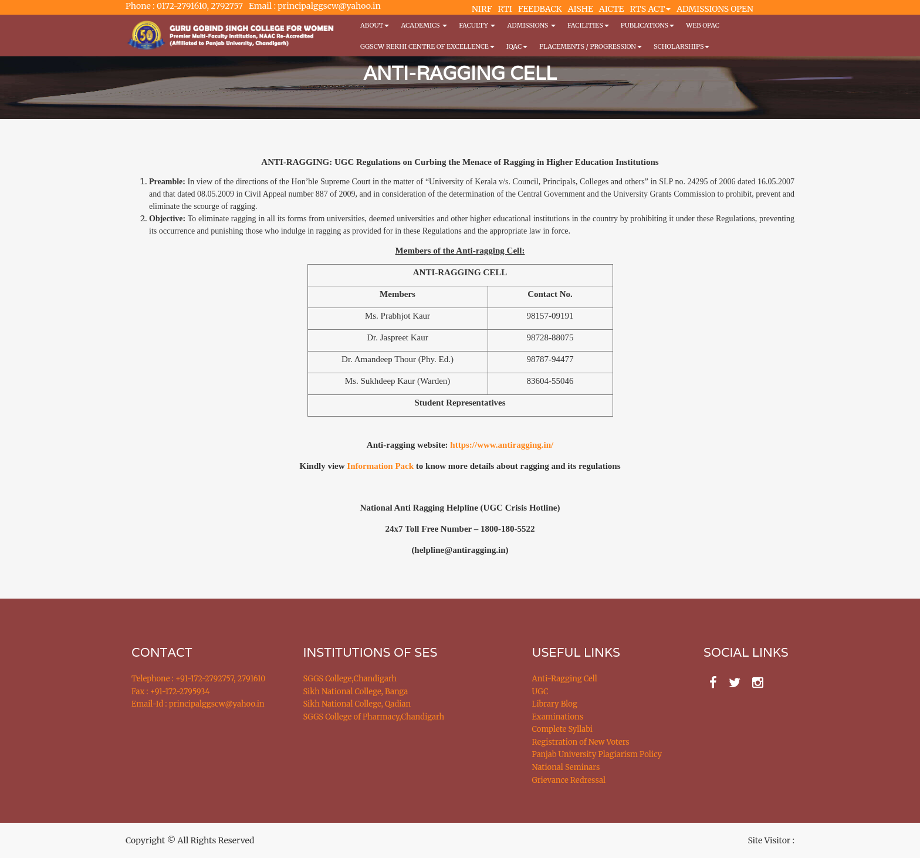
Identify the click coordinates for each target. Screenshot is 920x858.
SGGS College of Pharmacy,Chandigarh (374, 717)
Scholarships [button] (682, 46)
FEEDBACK (540, 9)
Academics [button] (424, 25)
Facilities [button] (588, 25)
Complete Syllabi (562, 729)
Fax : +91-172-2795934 (170, 692)
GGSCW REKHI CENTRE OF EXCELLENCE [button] (427, 46)
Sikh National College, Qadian (357, 704)
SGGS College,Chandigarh (350, 679)
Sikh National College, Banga (355, 692)
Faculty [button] (477, 25)
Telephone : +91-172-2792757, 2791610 (198, 679)
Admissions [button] (531, 25)
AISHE (580, 9)
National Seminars (566, 767)
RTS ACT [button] (650, 9)
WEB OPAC (702, 25)
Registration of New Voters (581, 742)
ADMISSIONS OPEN (715, 9)
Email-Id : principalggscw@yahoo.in (198, 704)
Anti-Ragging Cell (564, 679)
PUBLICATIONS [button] (647, 25)
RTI (505, 9)
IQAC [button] (516, 46)
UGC (540, 692)
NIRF (482, 9)
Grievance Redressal (569, 780)
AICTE (611, 9)
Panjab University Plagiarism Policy (597, 754)
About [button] (374, 25)
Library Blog (554, 704)
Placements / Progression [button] (590, 46)
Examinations (558, 717)
